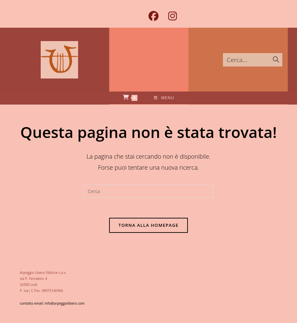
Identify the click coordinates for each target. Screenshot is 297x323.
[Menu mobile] (164, 98)
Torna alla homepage (148, 225)
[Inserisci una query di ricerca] (148, 191)
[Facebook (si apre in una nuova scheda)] (153, 16)
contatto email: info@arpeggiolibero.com (52, 303)
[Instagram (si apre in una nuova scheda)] (170, 16)
